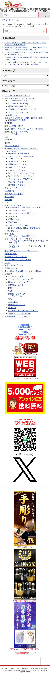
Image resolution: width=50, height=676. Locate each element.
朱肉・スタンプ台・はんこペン (21, 112)
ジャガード (13, 216)
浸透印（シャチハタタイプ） (17, 132)
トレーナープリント (16, 167)
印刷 (10, 288)
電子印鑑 (8, 123)
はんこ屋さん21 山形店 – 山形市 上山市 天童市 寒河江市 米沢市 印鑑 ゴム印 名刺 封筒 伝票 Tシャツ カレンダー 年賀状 (25, 10)
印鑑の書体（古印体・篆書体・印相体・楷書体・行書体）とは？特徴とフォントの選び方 (26, 48)
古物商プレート (11, 268)
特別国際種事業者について (25, 653)
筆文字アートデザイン (14, 194)
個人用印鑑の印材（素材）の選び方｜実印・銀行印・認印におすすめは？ (25, 43)
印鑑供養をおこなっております (18, 316)
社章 (6, 202)
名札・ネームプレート (14, 265)
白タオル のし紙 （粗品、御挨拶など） (24, 228)
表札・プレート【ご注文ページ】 (22, 236)
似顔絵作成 (9, 191)
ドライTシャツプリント (18, 161)
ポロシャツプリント (16, 170)
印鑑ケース (13, 115)
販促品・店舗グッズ (16, 294)
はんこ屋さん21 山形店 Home (17, 95)
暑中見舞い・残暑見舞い (18, 153)
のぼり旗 (8, 200)
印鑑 (10, 291)
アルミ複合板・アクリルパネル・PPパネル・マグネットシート (28, 242)
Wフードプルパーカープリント (21, 176)
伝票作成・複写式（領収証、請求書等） (21, 148)
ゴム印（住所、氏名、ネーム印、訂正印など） (24, 129)
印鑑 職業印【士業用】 (17, 120)
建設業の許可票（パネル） (16, 257)
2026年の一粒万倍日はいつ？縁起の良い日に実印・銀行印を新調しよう (27, 53)
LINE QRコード (25, 419)
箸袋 (10, 299)
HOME (4, 20)
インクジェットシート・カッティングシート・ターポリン (27, 247)
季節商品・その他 (15, 285)
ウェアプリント (18, 296)
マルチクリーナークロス (18, 225)
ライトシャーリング (16, 210)
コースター (13, 302)
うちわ (7, 262)
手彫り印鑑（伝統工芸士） (19, 106)
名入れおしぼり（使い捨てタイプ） (23, 310)
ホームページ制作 (15, 276)
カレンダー (9, 197)
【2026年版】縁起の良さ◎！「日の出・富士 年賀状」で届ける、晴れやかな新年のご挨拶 (26, 63)
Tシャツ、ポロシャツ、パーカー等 (19, 156)
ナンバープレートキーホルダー (21, 279)
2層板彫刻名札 (11, 254)
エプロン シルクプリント (18, 185)
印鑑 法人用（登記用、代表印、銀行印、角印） (24, 118)
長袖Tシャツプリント (17, 164)
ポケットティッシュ (16, 305)
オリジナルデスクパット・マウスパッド (21, 251)
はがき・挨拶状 (11, 151)
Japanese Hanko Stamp (18, 103)
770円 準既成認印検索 (17, 100)
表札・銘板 (9, 234)
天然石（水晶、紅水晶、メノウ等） (23, 109)
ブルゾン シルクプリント (18, 182)
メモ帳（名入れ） (12, 231)
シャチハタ (13, 134)
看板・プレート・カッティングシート (20, 239)
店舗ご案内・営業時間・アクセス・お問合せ (23, 271)
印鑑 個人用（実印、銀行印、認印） (20, 98)
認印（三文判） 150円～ (15, 126)
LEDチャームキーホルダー (19, 282)
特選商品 (8, 274)
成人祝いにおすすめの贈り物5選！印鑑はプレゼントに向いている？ (27, 58)
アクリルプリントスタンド (19, 313)
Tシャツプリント (15, 158)
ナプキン (12, 308)
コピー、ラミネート (13, 188)
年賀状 (7, 143)
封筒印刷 (8, 140)
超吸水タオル (13, 219)
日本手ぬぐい (13, 222)
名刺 (6, 137)
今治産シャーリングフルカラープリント (25, 207)
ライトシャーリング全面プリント (22, 213)
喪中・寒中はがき (12, 146)
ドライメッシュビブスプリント (21, 179)
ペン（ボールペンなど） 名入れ (18, 260)
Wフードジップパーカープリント (22, 173)
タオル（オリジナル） (14, 205)
